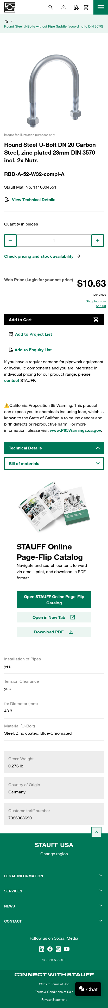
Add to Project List (30, 334)
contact (11, 380)
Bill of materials (24, 463)
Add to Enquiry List (30, 349)
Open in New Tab (54, 617)
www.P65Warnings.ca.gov (75, 430)
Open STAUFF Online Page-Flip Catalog (54, 599)
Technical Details (25, 447)
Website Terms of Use (54, 984)
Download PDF (54, 632)
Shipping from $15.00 (96, 303)
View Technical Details (29, 199)
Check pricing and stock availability (42, 256)
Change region (54, 853)
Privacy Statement (54, 999)
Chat (92, 989)
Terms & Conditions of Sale (54, 992)
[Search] (51, 7)
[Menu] (100, 7)
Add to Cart (54, 319)
